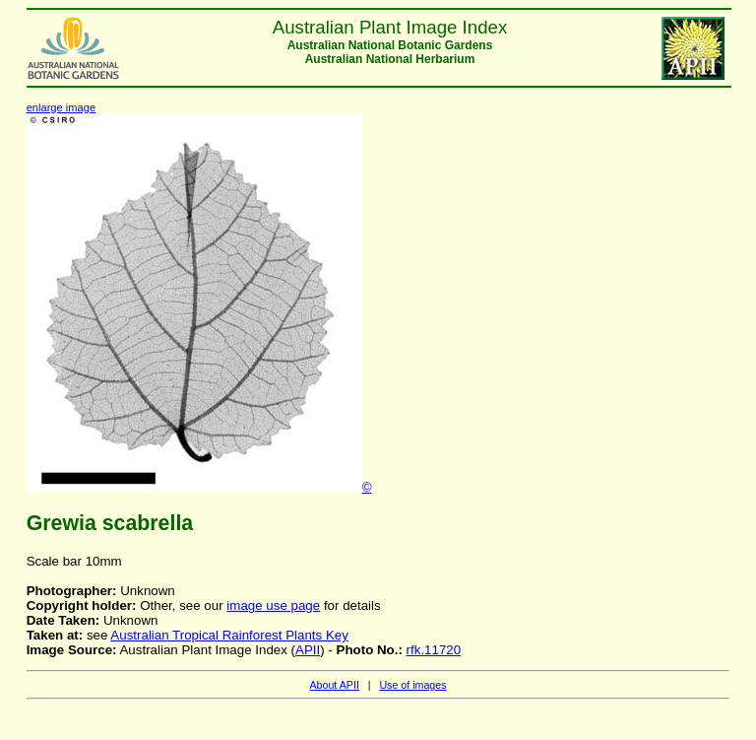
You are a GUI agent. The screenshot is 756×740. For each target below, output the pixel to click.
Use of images (412, 685)
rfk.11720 (434, 649)
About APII (333, 685)
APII (307, 649)
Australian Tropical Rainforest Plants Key (229, 635)
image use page (273, 605)
